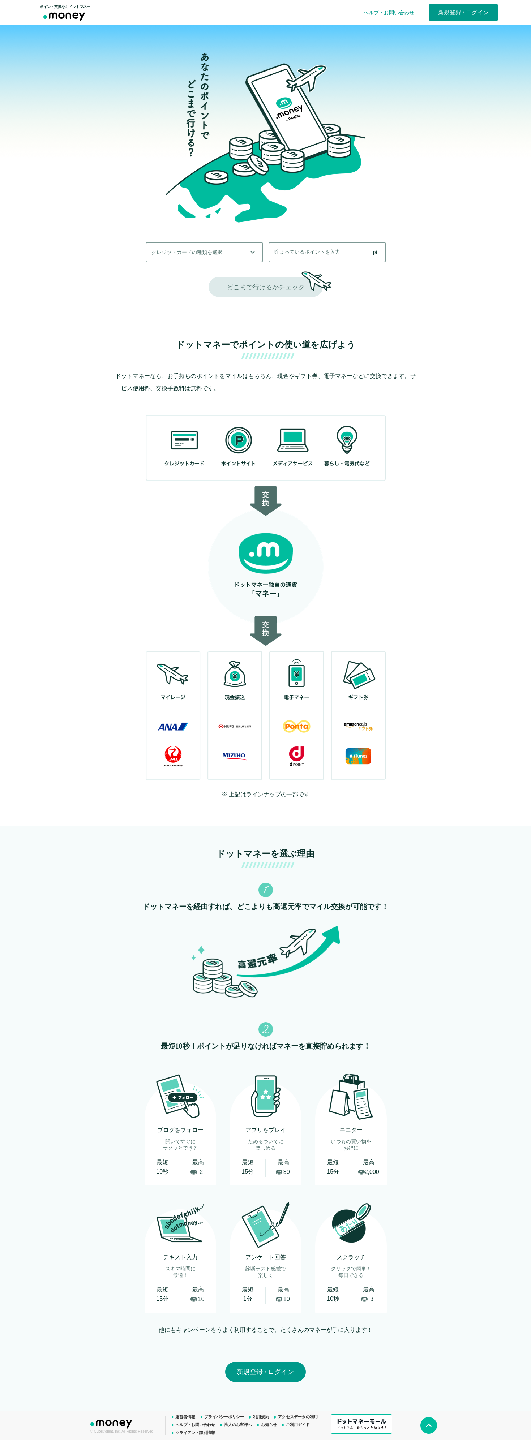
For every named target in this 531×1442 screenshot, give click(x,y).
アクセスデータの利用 (298, 1417)
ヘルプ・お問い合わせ (389, 13)
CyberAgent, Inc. (107, 1431)
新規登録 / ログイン (463, 12)
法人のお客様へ (238, 1424)
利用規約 (261, 1417)
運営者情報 (185, 1417)
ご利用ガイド (298, 1424)
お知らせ (269, 1424)
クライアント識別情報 (195, 1432)
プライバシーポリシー (224, 1417)
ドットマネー (112, 1423)
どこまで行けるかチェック (266, 287)
